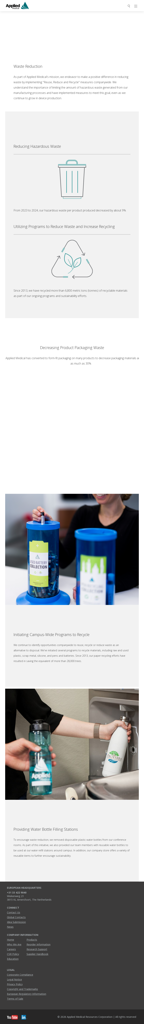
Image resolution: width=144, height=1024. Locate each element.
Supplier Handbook (37, 954)
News (10, 927)
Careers (11, 949)
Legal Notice (14, 979)
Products (32, 939)
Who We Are (14, 944)
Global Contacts (16, 917)
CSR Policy (13, 954)
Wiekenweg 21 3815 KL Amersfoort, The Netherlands (29, 897)
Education (13, 959)
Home (10, 939)
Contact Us (13, 912)
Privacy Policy (15, 984)
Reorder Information (38, 944)
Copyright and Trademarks (22, 989)
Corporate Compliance (20, 974)
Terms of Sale (15, 998)
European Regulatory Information (26, 994)
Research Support (37, 949)
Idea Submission (16, 922)
